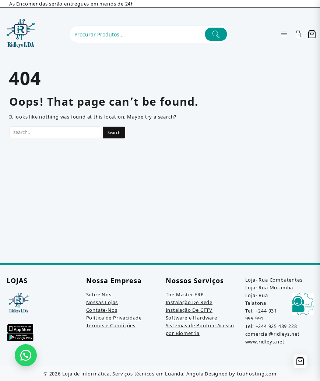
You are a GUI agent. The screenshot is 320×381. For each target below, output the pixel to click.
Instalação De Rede (189, 302)
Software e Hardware (191, 317)
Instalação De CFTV (189, 310)
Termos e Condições (111, 325)
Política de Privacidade (114, 317)
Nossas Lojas (102, 302)
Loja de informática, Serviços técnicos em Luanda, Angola (133, 373)
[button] (26, 355)
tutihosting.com (257, 373)
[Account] (298, 34)
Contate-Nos (101, 310)
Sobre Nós (99, 294)
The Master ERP (185, 294)
